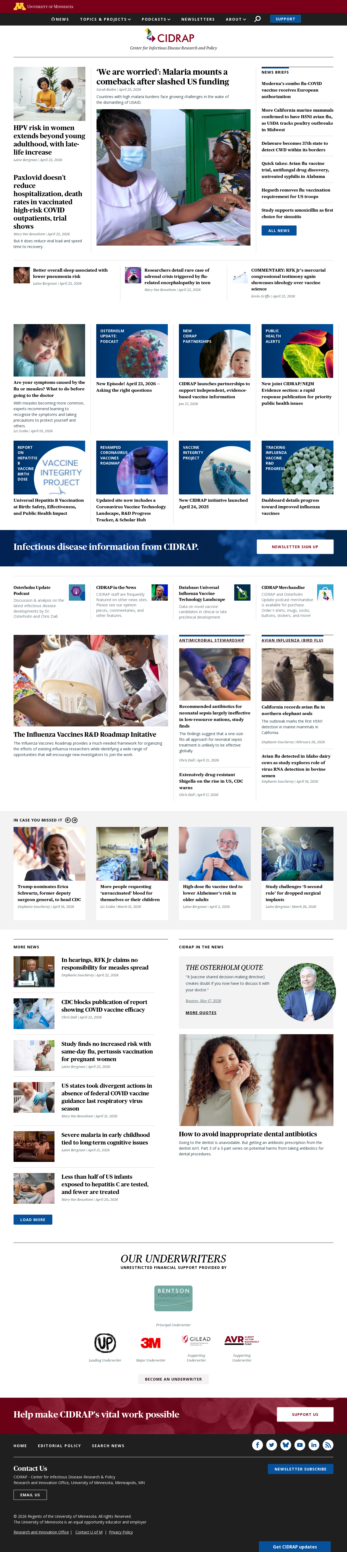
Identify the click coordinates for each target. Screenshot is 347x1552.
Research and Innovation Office (41, 1533)
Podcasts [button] (154, 19)
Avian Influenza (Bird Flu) (292, 641)
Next (75, 821)
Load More (33, 1221)
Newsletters (198, 19)
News (62, 19)
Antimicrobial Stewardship (212, 641)
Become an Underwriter (173, 1380)
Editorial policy (59, 1447)
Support (285, 18)
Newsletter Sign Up (295, 548)
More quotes (201, 1014)
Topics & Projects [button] (103, 19)
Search (257, 19)
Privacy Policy (121, 1533)
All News (279, 231)
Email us (30, 1496)
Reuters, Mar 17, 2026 (203, 1002)
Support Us (305, 1415)
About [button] (234, 19)
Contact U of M (88, 1533)
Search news (108, 1447)
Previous (68, 821)
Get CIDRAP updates (295, 1547)
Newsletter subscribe (301, 1470)
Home (20, 1447)
